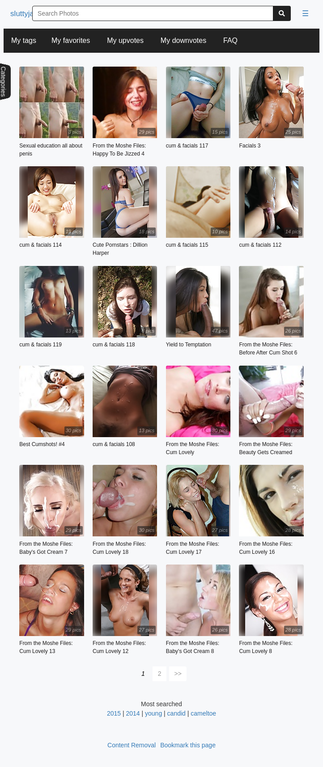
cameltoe (203, 713)
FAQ (230, 40)
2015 (114, 713)
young (153, 713)
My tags (23, 40)
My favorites (70, 40)
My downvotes (183, 40)
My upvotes (125, 40)
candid (176, 713)
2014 (133, 713)
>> (178, 673)
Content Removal (131, 745)
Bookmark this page (188, 745)
